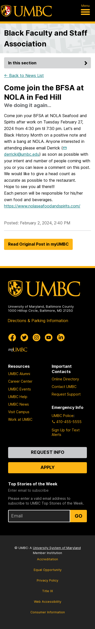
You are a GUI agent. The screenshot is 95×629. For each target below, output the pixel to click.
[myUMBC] (18, 349)
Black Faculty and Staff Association (45, 38)
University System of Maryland (57, 548)
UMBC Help (17, 397)
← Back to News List (24, 75)
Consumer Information (47, 612)
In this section (48, 62)
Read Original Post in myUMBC (38, 244)
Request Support (66, 394)
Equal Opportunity (48, 570)
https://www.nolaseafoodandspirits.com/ (42, 205)
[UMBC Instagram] (36, 337)
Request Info (47, 452)
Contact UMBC (64, 386)
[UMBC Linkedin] (60, 337)
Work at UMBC (20, 419)
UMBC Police (62, 415)
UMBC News (18, 404)
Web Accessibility (47, 602)
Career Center (20, 381)
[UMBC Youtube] (48, 337)
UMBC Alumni (19, 374)
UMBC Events (19, 389)
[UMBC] (26, 11)
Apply (48, 467)
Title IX (47, 591)
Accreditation (47, 559)
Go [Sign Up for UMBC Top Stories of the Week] (78, 516)
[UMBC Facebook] (12, 337)
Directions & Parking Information (38, 320)
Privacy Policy (47, 580)
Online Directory (65, 379)
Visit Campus (18, 412)
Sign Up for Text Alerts (66, 432)
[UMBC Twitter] (24, 337)
